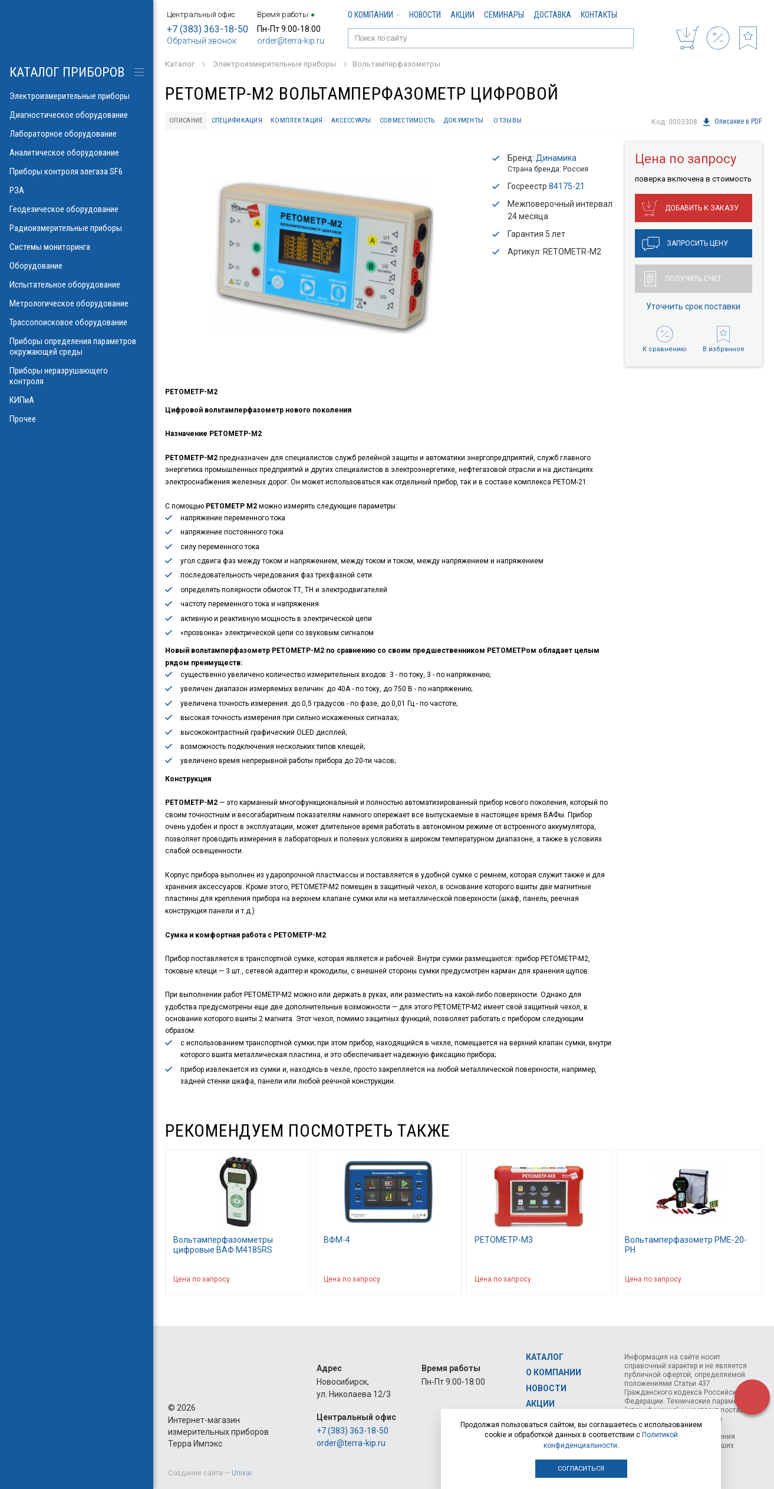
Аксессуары (366, 121)
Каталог (545, 1357)
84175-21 (567, 187)
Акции (462, 14)
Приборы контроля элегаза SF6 (76, 171)
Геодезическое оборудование (76, 209)
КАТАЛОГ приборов (66, 72)
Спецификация (243, 121)
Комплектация (307, 121)
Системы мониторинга (76, 247)
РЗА (76, 190)
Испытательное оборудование (76, 284)
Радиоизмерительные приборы (76, 228)
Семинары (504, 14)
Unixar (242, 1473)
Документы (488, 121)
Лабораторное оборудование (76, 133)
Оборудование (76, 265)
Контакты (599, 14)
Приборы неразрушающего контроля (76, 376)
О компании (374, 14)
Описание (189, 121)
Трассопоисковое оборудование (76, 322)
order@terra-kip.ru (290, 40)
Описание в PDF (731, 122)
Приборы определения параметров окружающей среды (76, 346)
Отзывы (535, 121)
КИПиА (76, 400)
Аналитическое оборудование (76, 152)
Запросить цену (685, 245)
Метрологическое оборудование (76, 303)
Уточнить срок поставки (693, 307)
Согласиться (581, 1469)
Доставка (552, 14)
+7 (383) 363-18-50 (207, 29)
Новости (425, 14)
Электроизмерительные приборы (76, 96)
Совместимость (428, 121)
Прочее (76, 419)
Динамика (556, 159)
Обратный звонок (201, 40)
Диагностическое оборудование (76, 115)
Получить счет (683, 280)
